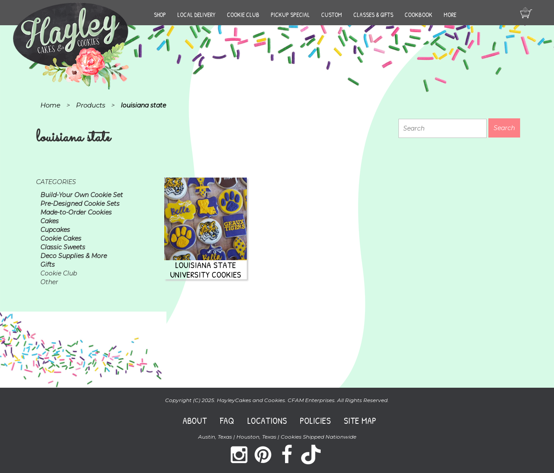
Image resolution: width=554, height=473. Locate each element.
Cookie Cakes (60, 238)
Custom (331, 14)
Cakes (49, 221)
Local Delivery (196, 14)
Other (49, 282)
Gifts (47, 264)
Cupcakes (55, 230)
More (450, 14)
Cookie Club (243, 14)
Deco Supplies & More (73, 256)
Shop (160, 14)
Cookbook (418, 14)
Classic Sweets (62, 247)
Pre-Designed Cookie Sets (79, 204)
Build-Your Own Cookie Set (81, 195)
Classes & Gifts (373, 14)
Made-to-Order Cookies (76, 212)
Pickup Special (290, 14)
